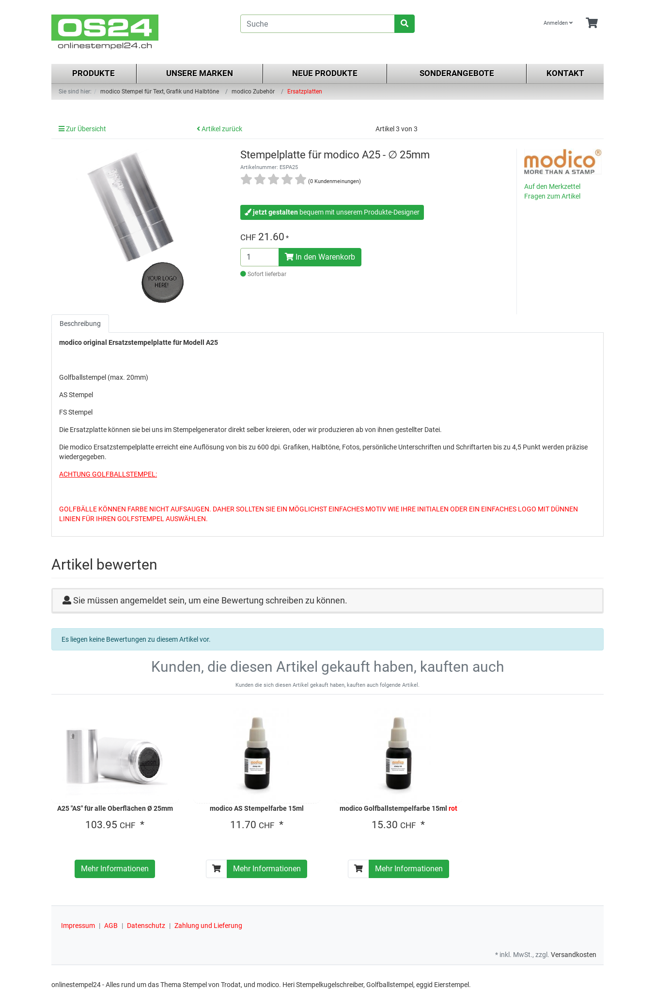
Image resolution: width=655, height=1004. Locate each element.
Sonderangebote (457, 73)
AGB (111, 925)
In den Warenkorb (320, 257)
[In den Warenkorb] (216, 869)
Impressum (78, 925)
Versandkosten (573, 954)
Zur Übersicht (82, 129)
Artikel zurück (219, 129)
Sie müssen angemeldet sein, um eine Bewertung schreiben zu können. (210, 600)
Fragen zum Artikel (552, 196)
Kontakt (565, 73)
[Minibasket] (592, 23)
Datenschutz (146, 925)
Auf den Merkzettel (552, 186)
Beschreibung (80, 323)
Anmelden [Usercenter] (558, 23)
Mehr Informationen (115, 868)
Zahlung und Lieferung (208, 925)
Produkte (93, 73)
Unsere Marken (199, 73)
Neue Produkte (325, 73)
